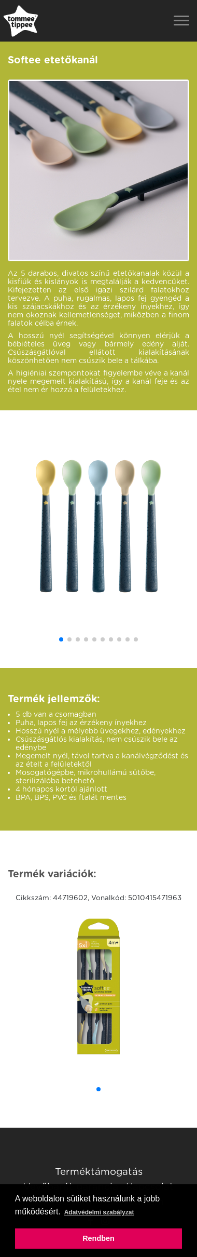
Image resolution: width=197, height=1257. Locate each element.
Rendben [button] (98, 1238)
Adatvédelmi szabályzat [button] (99, 1212)
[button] (61, 639)
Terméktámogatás (99, 1171)
